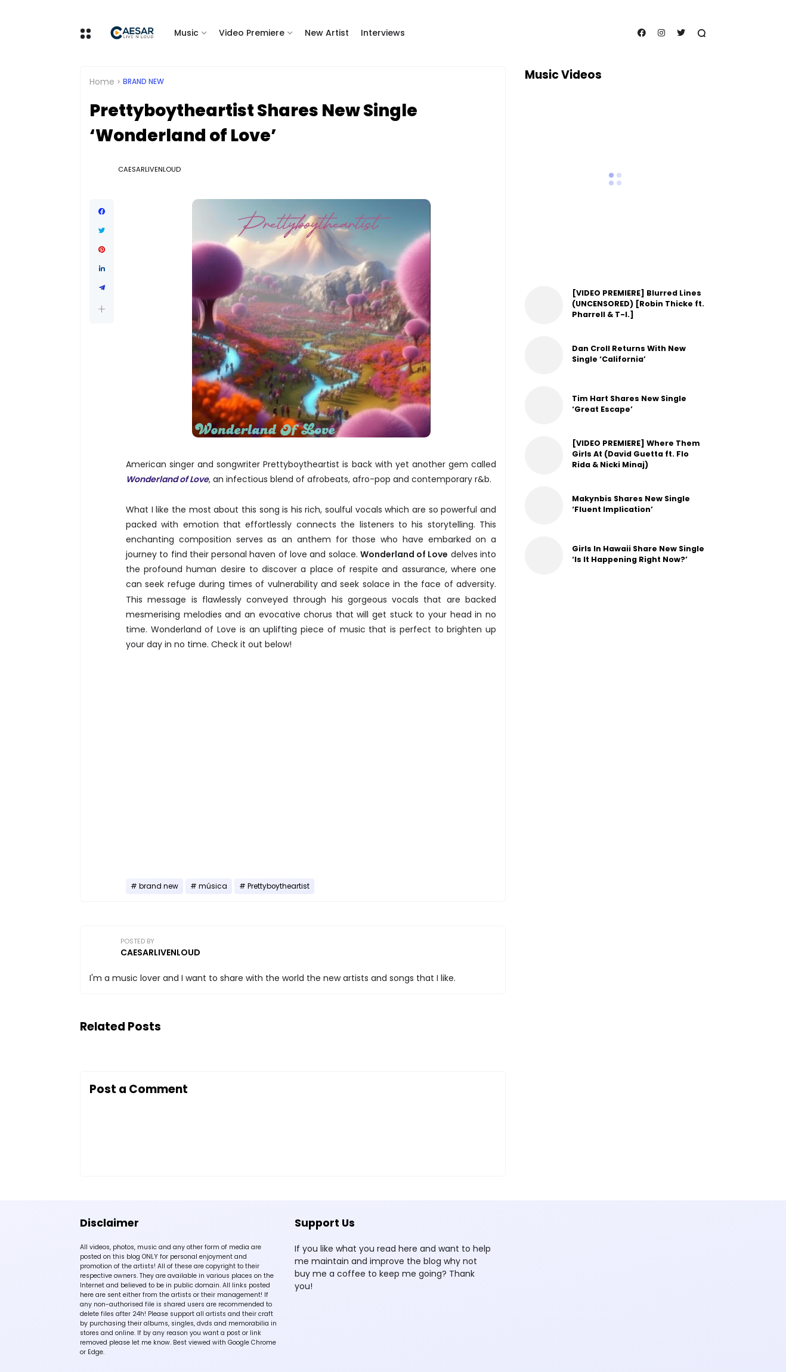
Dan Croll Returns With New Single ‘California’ (629, 353)
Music (186, 33)
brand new (143, 81)
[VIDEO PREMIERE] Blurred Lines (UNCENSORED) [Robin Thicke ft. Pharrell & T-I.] (638, 303)
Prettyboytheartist (278, 886)
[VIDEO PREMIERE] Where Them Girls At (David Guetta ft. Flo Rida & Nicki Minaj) (636, 454)
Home (102, 82)
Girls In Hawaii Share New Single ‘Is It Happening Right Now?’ (638, 554)
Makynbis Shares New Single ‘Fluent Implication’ (631, 503)
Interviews (383, 33)
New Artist (327, 33)
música (213, 886)
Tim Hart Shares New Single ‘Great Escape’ (629, 403)
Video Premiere (251, 33)
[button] (101, 309)
